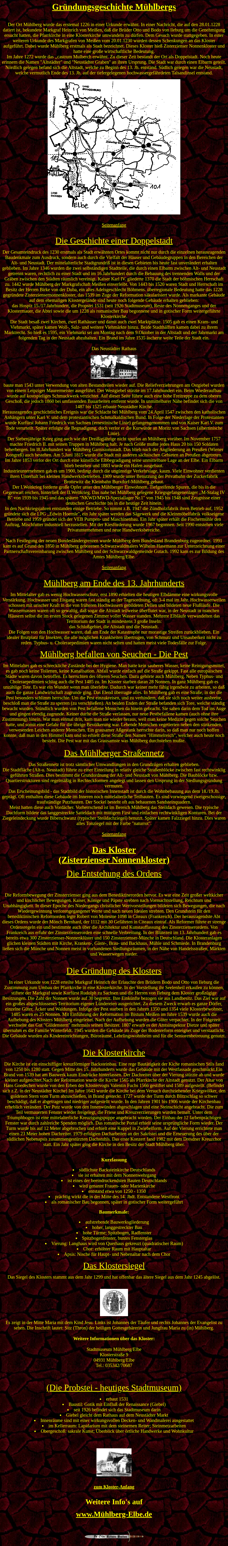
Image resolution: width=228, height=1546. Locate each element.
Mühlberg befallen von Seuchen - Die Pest (114, 654)
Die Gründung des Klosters (113, 971)
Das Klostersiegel (114, 1265)
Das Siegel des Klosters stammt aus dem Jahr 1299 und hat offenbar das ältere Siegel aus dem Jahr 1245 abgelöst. (114, 1277)
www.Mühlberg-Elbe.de (114, 1514)
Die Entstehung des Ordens (113, 873)
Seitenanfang (114, 225)
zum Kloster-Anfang (114, 1486)
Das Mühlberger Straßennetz (114, 753)
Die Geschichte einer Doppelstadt (114, 240)
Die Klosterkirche (114, 1052)
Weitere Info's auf (114, 1502)
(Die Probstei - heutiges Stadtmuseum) (114, 1387)
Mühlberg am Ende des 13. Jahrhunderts (114, 583)
